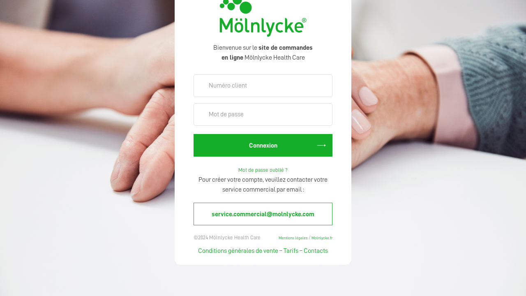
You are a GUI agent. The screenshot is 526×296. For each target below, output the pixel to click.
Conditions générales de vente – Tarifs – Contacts (263, 250)
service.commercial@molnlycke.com (263, 214)
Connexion (263, 145)
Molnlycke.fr (321, 238)
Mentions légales (294, 238)
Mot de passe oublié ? (263, 170)
